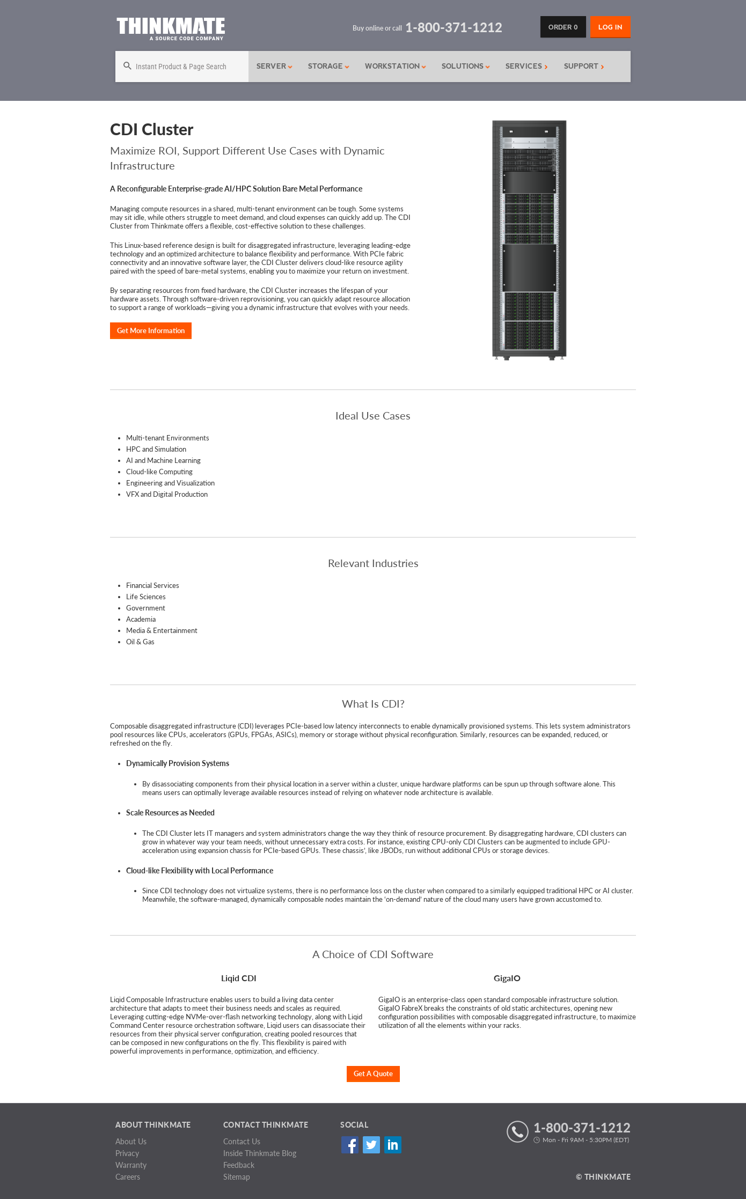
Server (275, 66)
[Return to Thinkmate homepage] (170, 31)
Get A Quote (373, 1073)
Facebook (349, 1145)
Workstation (396, 66)
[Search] (181, 66)
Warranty (131, 1164)
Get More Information (151, 330)
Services (527, 66)
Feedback (238, 1164)
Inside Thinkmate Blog (259, 1153)
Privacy (127, 1153)
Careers (127, 1176)
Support (584, 66)
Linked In (392, 1145)
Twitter (371, 1145)
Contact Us (241, 1141)
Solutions (466, 66)
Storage (329, 66)
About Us (131, 1141)
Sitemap (236, 1176)
